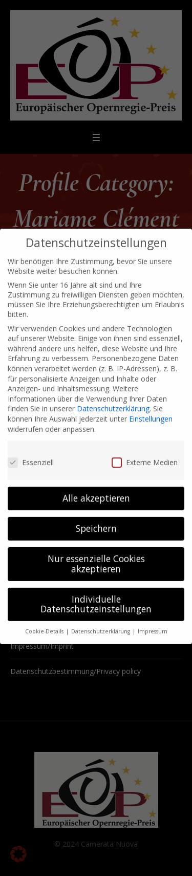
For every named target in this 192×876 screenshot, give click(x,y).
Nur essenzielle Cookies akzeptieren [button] (96, 553)
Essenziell (31, 451)
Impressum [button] (152, 621)
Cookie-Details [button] (45, 621)
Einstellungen (151, 408)
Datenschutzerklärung (113, 398)
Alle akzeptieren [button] (96, 488)
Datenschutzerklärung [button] (101, 621)
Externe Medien (145, 451)
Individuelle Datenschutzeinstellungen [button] (96, 593)
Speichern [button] (96, 518)
